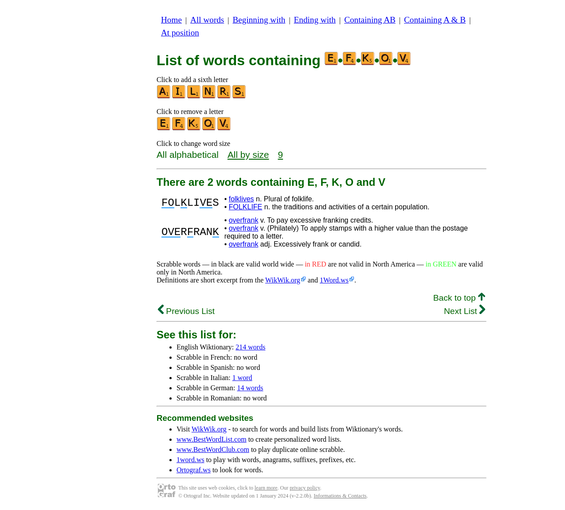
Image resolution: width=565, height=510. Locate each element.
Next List (464, 311)
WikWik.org (282, 280)
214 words (250, 347)
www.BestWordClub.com (213, 449)
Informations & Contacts (340, 496)
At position (180, 32)
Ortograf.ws (194, 470)
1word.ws (190, 459)
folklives (241, 199)
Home (171, 19)
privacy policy (305, 488)
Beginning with (259, 19)
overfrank (244, 220)
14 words (250, 388)
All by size (248, 154)
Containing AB (370, 19)
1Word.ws (334, 280)
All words (207, 19)
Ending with (315, 19)
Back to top (459, 297)
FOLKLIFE (246, 207)
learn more (266, 488)
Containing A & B (435, 19)
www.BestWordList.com (212, 439)
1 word (242, 377)
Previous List (186, 311)
